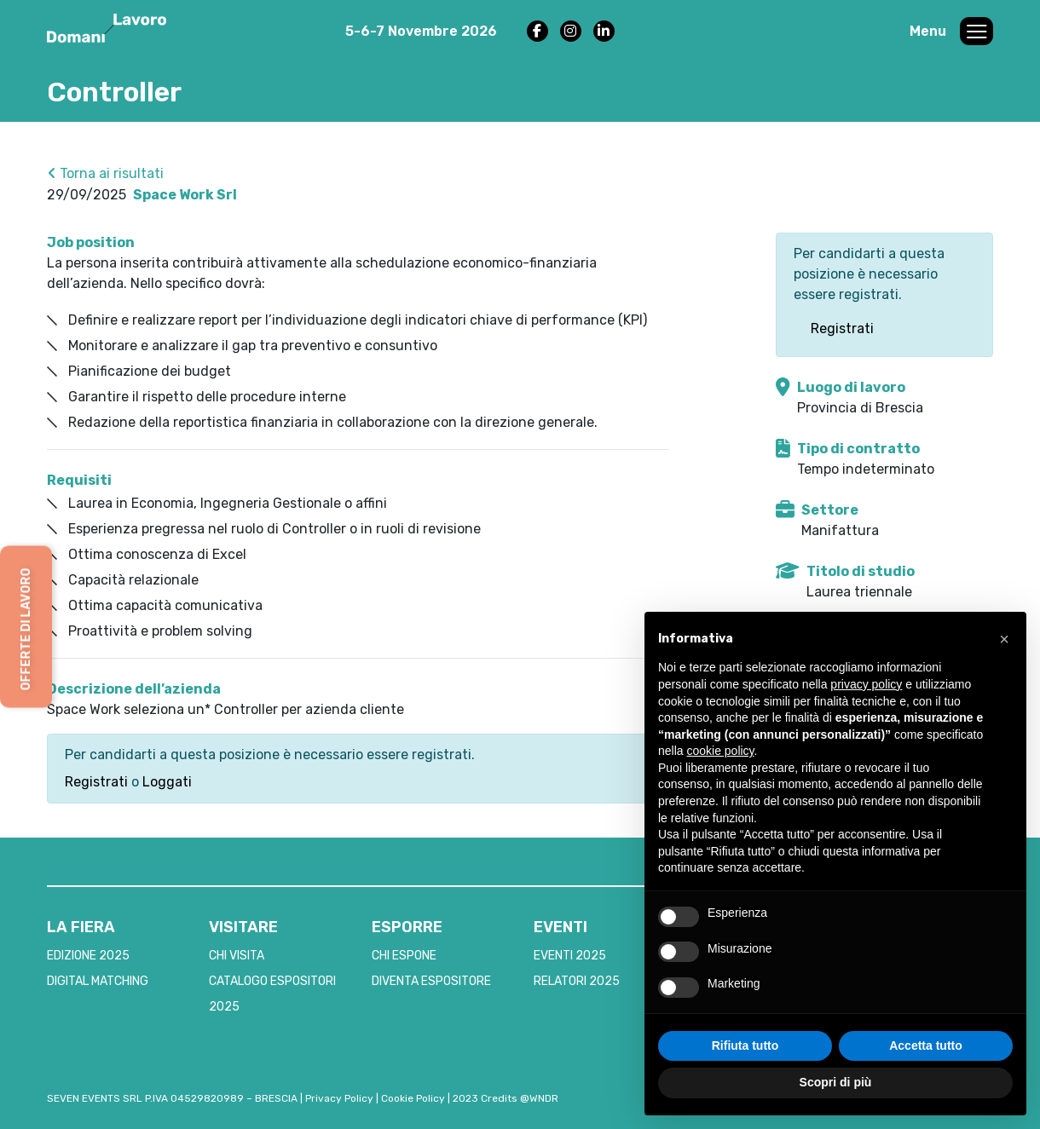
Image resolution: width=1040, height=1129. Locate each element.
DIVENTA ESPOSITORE (431, 981)
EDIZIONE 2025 (88, 955)
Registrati (96, 782)
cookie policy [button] (720, 750)
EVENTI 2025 (570, 955)
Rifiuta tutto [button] (745, 1045)
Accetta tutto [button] (925, 1045)
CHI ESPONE (404, 955)
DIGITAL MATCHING (97, 981)
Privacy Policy (339, 1098)
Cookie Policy (413, 1098)
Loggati (167, 782)
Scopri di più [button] (836, 1082)
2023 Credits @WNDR (505, 1098)
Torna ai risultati (106, 173)
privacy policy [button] (866, 684)
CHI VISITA (236, 955)
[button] (1004, 639)
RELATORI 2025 (577, 981)
